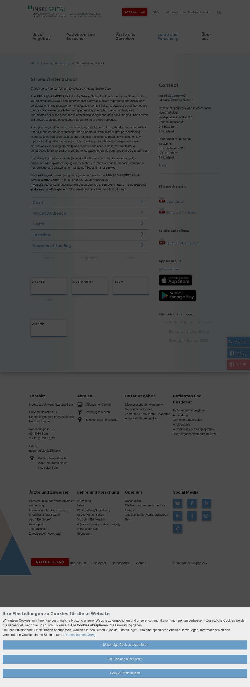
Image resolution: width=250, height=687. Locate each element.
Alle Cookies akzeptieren (124, 659)
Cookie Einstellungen (125, 673)
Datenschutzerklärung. (80, 635)
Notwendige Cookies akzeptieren (125, 645)
